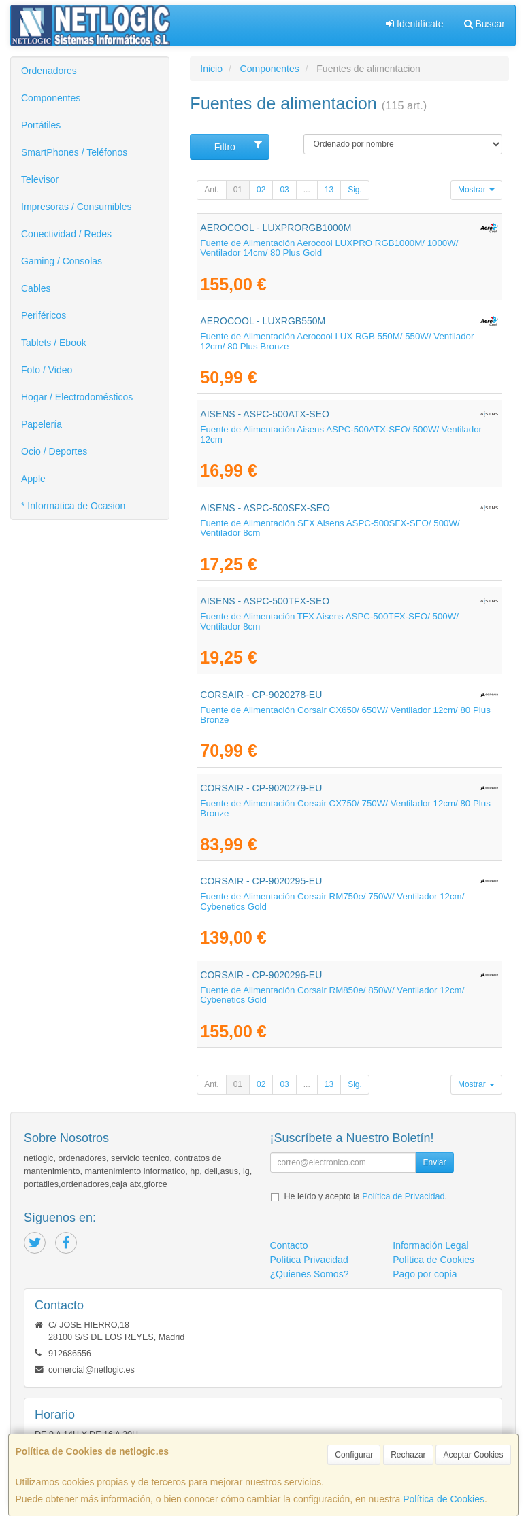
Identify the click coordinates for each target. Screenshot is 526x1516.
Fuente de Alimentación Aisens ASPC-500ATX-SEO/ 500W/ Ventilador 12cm (341, 434)
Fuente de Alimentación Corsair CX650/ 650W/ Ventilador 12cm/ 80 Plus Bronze (345, 715)
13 (329, 189)
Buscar (484, 23)
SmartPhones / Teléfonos (74, 152)
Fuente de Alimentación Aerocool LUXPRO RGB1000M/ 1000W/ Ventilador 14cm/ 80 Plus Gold (329, 248)
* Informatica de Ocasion (73, 505)
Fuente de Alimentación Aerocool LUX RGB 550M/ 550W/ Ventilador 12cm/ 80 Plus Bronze (337, 341)
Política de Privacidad (403, 1196)
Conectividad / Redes (66, 233)
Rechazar (408, 1455)
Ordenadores (49, 70)
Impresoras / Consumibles (76, 206)
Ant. (211, 189)
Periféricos (43, 315)
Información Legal (430, 1245)
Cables (36, 288)
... (306, 189)
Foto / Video (46, 369)
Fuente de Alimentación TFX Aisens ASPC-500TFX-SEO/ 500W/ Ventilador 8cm (329, 621)
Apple (33, 478)
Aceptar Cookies (473, 1455)
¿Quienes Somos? (309, 1274)
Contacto (289, 1245)
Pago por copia (425, 1274)
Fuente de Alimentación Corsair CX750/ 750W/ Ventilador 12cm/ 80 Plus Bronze (345, 808)
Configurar (354, 1455)
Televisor (40, 179)
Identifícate (414, 23)
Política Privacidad (309, 1259)
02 (261, 189)
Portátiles (41, 125)
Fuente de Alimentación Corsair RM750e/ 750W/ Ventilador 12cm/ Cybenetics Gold (332, 901)
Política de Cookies (443, 1499)
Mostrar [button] (476, 189)
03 (284, 189)
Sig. (355, 189)
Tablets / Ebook (53, 342)
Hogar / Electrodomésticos (77, 397)
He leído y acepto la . (365, 1196)
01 (237, 189)
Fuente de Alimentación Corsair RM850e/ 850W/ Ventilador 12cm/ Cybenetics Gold (332, 995)
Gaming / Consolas (61, 261)
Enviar (434, 1162)
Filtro (238, 146)
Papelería (41, 424)
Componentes (50, 97)
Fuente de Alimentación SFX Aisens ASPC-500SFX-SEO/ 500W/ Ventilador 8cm (329, 528)
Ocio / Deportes (54, 451)
